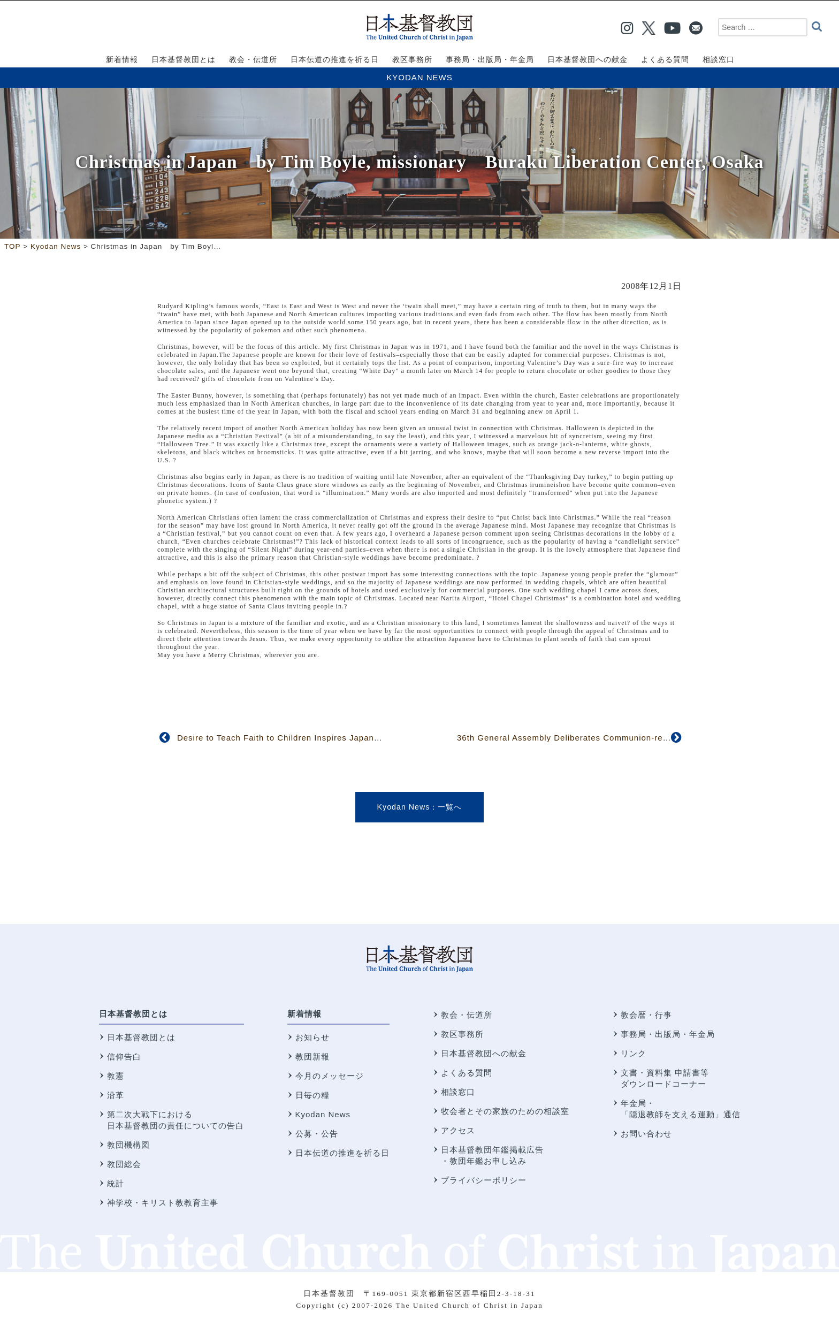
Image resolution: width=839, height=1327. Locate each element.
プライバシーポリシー (484, 1180)
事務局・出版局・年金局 (668, 1034)
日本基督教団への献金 (484, 1053)
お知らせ (312, 1037)
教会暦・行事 (646, 1014)
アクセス (458, 1130)
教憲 (115, 1075)
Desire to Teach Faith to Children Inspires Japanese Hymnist (300, 737)
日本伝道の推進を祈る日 (342, 1152)
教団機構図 (128, 1144)
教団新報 (312, 1056)
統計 (115, 1183)
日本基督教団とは (133, 1013)
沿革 (115, 1095)
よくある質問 (466, 1072)
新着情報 (304, 1013)
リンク (633, 1053)
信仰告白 (124, 1056)
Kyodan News (419, 77)
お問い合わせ (646, 1133)
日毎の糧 (312, 1095)
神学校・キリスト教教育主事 (162, 1202)
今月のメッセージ (329, 1075)
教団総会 (124, 1164)
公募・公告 (316, 1133)
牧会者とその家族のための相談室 (505, 1111)
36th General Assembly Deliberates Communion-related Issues (584, 737)
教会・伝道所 (466, 1014)
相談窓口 (458, 1091)
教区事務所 (462, 1034)
